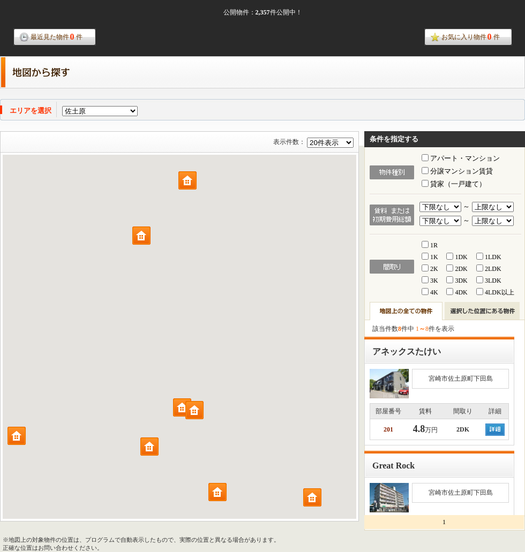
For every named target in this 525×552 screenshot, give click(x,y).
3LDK (488, 280)
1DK (456, 257)
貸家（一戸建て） (454, 184)
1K (430, 257)
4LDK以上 (495, 292)
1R (430, 245)
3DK (456, 280)
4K (430, 292)
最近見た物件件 (56, 36)
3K (430, 280)
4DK (456, 292)
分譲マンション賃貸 (457, 171)
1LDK (488, 257)
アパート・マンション (461, 158)
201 (388, 429)
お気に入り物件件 (470, 36)
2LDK (488, 269)
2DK (456, 269)
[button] (182, 407)
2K (430, 269)
